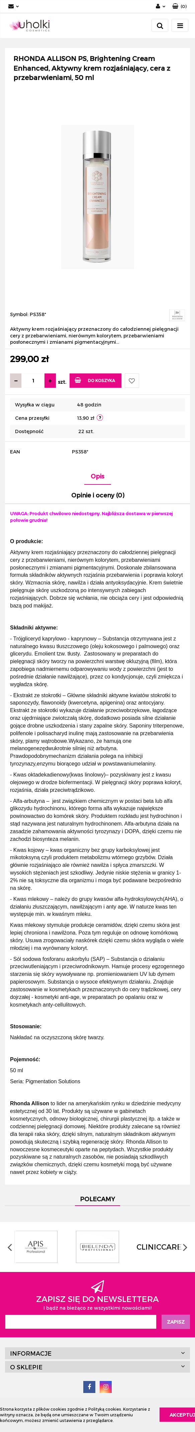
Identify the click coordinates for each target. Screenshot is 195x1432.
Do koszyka (95, 380)
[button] (179, 6)
